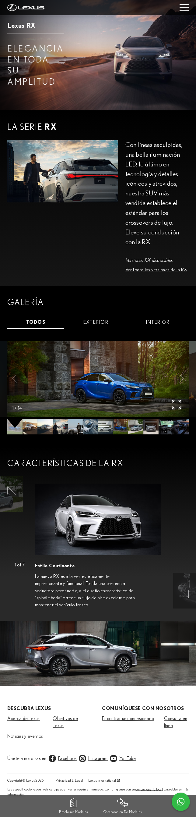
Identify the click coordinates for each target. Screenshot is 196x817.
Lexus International (102, 780)
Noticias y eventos (25, 736)
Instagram (97, 758)
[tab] (35, 322)
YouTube (127, 758)
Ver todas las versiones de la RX (156, 269)
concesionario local (149, 789)
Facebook (67, 758)
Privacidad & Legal (69, 780)
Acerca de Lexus (23, 718)
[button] (14, 379)
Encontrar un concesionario (128, 718)
